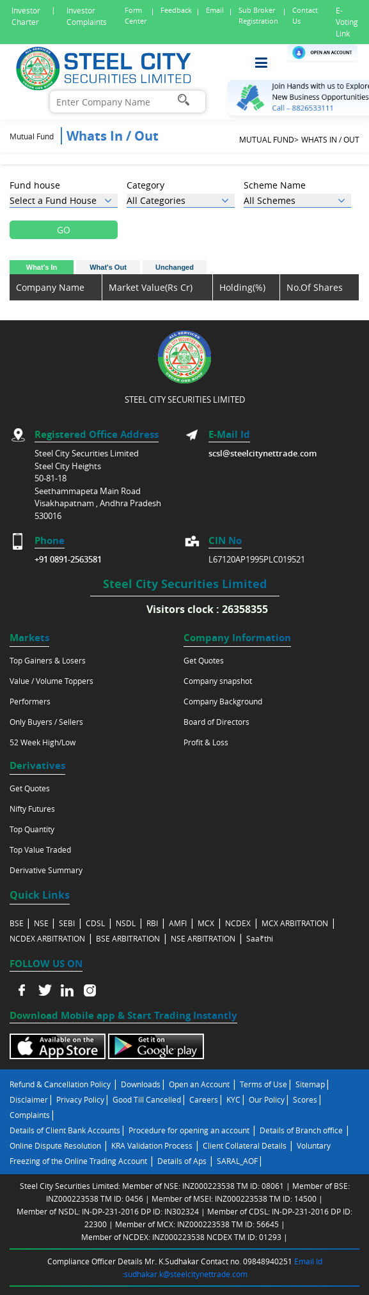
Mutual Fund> (269, 139)
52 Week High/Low (42, 742)
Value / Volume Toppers (51, 681)
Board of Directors (216, 722)
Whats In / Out (330, 139)
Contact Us (305, 15)
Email (215, 10)
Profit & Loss (206, 742)
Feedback (176, 10)
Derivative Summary (46, 870)
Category (145, 185)
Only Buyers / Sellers (46, 722)
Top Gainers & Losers (48, 660)
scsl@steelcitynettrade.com (262, 453)
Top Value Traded (40, 849)
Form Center (135, 15)
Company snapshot (218, 681)
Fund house (35, 185)
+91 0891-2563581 (68, 559)
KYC (233, 1099)
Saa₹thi (259, 938)
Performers (30, 701)
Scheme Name (275, 185)
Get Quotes (204, 660)
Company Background (223, 701)
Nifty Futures (32, 808)
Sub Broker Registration (258, 15)
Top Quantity (32, 829)
